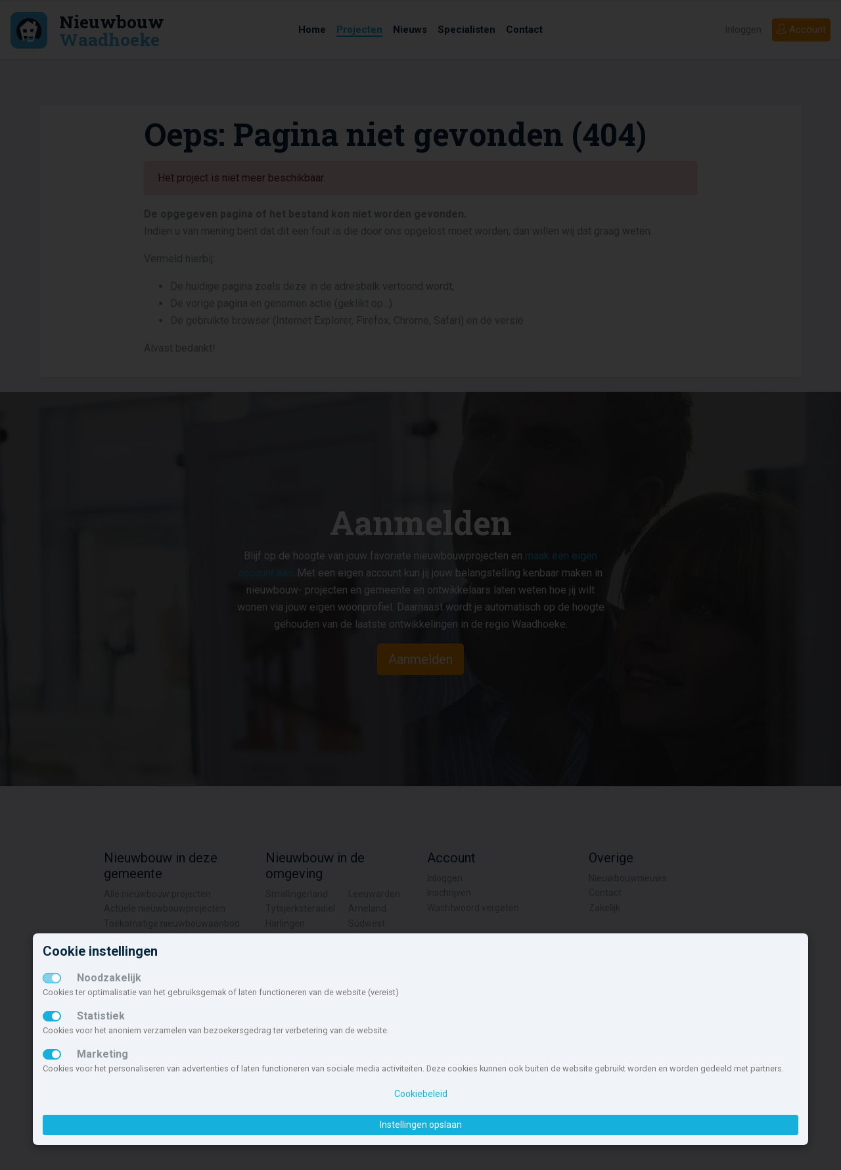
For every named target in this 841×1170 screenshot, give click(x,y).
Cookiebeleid (420, 1093)
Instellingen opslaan (421, 1124)
